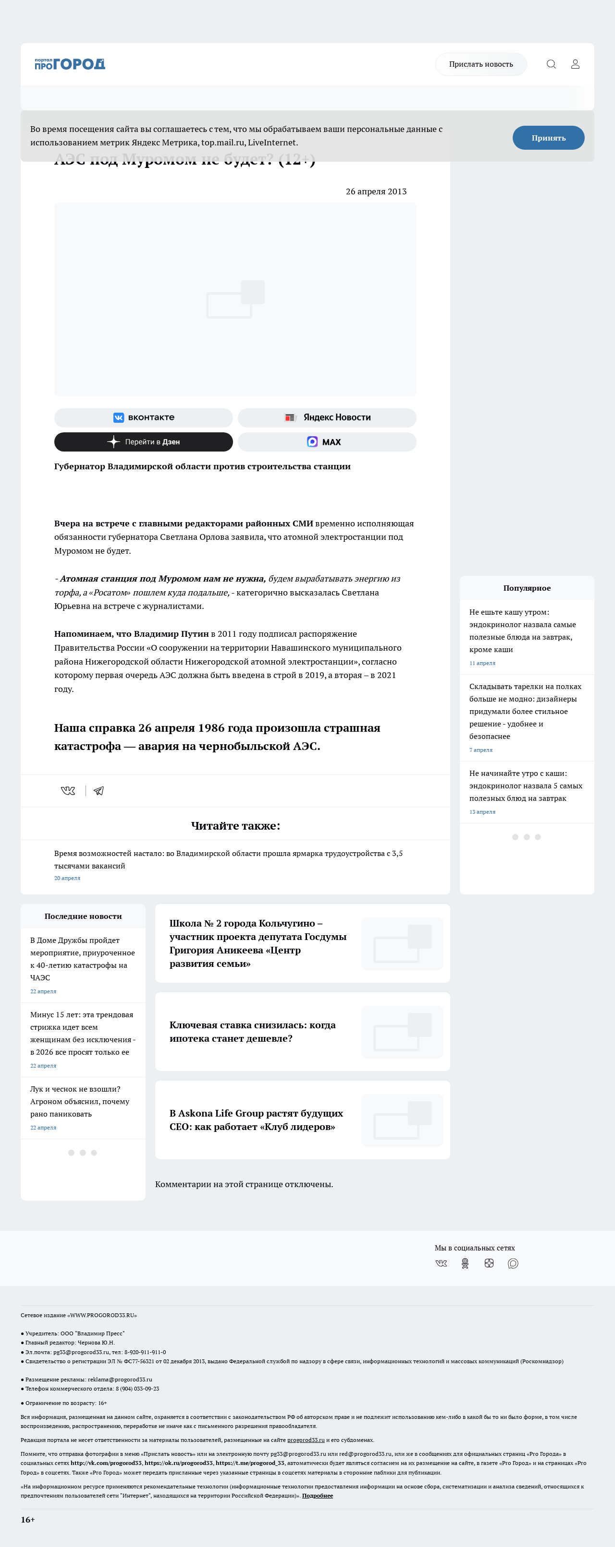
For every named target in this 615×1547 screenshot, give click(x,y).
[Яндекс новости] (327, 418)
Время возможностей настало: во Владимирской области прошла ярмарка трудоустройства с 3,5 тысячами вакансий (235, 866)
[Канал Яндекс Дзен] (143, 442)
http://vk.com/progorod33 (106, 1462)
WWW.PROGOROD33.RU (102, 1315)
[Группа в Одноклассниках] (465, 1263)
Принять (549, 138)
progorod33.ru (306, 1439)
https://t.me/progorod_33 (250, 1462)
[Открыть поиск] (551, 64)
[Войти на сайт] (575, 64)
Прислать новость (481, 64)
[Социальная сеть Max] (327, 442)
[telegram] (101, 790)
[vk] (69, 790)
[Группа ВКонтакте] (143, 418)
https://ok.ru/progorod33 (179, 1462)
